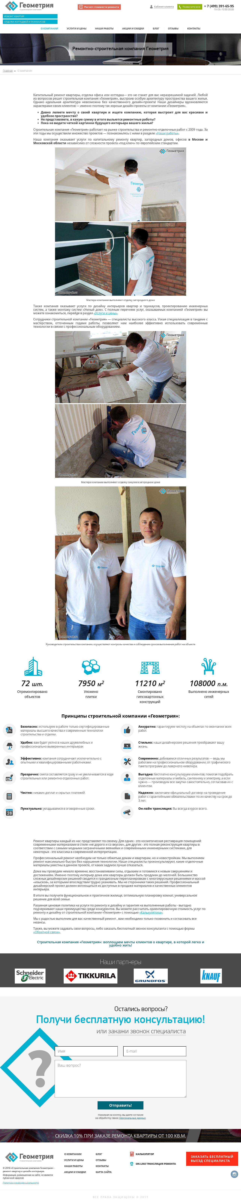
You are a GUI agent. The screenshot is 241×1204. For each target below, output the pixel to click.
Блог (156, 28)
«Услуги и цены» (105, 313)
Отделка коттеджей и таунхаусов (24, 21)
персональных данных (132, 1118)
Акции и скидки (133, 28)
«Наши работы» (167, 133)
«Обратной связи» (46, 932)
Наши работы (104, 28)
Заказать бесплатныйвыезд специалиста (212, 1159)
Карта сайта (104, 1172)
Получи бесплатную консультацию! (120, 1020)
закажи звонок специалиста (147, 1031)
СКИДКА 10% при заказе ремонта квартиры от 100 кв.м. (120, 1136)
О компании (49, 28)
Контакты (193, 28)
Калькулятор (145, 1154)
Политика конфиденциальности (21, 1182)
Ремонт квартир (14, 16)
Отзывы (173, 28)
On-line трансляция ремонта (156, 1163)
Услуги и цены (76, 28)
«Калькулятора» (150, 912)
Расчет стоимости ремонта (101, 7)
